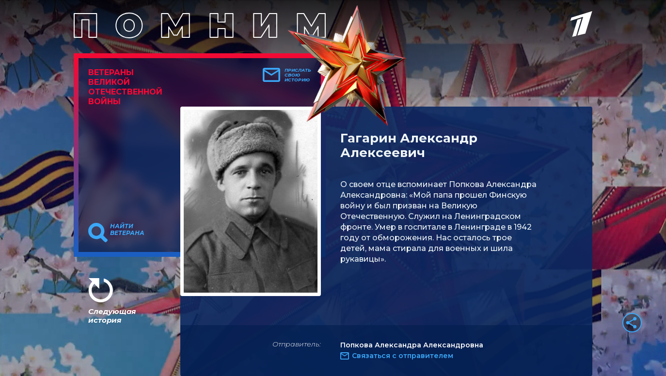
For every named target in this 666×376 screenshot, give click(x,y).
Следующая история (112, 316)
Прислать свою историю (298, 75)
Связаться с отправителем (402, 355)
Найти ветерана (127, 229)
